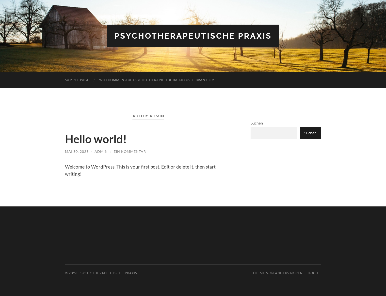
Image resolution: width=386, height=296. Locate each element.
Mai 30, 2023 (77, 151)
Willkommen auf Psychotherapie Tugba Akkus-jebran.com (157, 80)
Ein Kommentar (130, 151)
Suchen (257, 123)
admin (101, 151)
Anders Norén (289, 273)
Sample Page (77, 80)
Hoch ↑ (314, 273)
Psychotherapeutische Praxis (193, 35)
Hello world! (96, 139)
